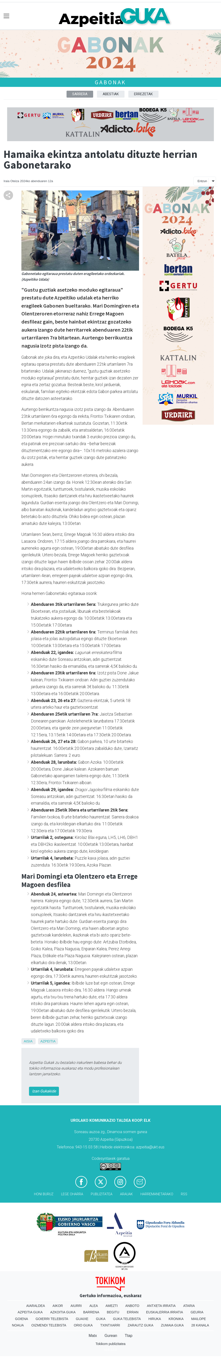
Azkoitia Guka (63, 1312)
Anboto (132, 1306)
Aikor (58, 1306)
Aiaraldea (35, 1306)
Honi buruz (43, 1194)
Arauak (126, 1194)
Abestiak (111, 94)
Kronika (175, 1319)
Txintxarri (110, 1325)
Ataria (189, 1306)
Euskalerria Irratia (164, 1312)
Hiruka (155, 1319)
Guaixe (82, 1319)
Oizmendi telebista (48, 1325)
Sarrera (79, 94)
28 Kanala (200, 1325)
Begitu (113, 1312)
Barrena (91, 1312)
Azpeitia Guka (30, 1312)
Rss (184, 1194)
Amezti (112, 1306)
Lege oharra (72, 1194)
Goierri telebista (52, 1319)
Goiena (21, 1319)
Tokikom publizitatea (110, 1344)
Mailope (198, 1319)
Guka (101, 1319)
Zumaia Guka (172, 1325)
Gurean (111, 1336)
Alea (93, 1306)
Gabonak (110, 82)
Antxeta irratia (161, 1306)
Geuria (197, 1312)
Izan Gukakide (44, 1091)
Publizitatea (101, 1194)
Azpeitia (48, 1041)
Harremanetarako (156, 1194)
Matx (93, 1336)
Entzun (202, 181)
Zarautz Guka (140, 1325)
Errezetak (143, 94)
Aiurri (76, 1306)
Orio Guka (83, 1325)
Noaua (18, 1325)
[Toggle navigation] (6, 16)
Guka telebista (127, 1319)
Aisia (28, 1041)
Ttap (128, 1336)
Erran (133, 1312)
